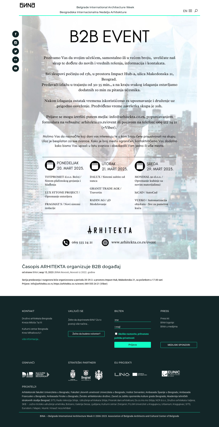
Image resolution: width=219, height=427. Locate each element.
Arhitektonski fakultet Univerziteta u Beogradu (45, 392)
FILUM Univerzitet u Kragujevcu (144, 404)
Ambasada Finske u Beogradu (62, 396)
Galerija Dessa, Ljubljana (87, 404)
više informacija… (31, 339)
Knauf (53, 408)
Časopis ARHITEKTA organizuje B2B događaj (71, 266)
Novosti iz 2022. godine (82, 272)
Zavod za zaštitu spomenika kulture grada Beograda (138, 396)
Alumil (45, 408)
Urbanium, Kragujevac (172, 404)
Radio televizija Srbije (67, 400)
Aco (60, 408)
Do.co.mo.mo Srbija (145, 400)
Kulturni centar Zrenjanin (114, 404)
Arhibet (67, 408)
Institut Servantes (135, 392)
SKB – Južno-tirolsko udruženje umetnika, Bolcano (48, 404)
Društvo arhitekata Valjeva (181, 400)
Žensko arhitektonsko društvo (94, 396)
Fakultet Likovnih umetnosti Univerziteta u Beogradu (98, 392)
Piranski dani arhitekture (121, 400)
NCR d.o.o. (161, 400)
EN (185, 11)
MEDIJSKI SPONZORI (179, 345)
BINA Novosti (62, 272)
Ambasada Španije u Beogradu (162, 392)
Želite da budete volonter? (86, 333)
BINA (35, 272)
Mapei (37, 408)
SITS (53, 400)
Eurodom (27, 408)
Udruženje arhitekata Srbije (93, 400)
